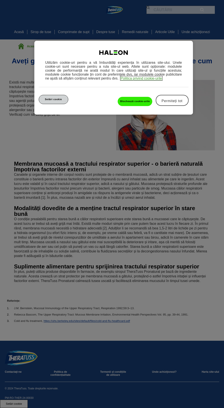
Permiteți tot (172, 101)
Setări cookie (53, 99)
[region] (113, 78)
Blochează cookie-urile (135, 101)
